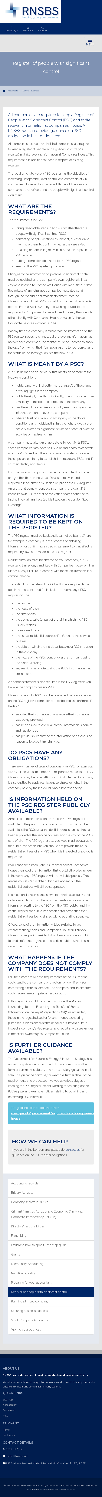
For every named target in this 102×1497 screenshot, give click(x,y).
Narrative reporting (23, 1273)
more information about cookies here (55, 1489)
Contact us (9, 1435)
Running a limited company (29, 1301)
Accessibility (10, 1404)
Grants (15, 1254)
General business (31, 91)
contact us (72, 1149)
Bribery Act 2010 (22, 1192)
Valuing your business (26, 1329)
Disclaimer (9, 1410)
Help (5, 1415)
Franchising (18, 1235)
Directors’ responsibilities (28, 1226)
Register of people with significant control (39, 1292)
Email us (28, 29)
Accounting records (24, 1183)
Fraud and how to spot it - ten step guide (39, 1245)
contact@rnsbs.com (17, 1456)
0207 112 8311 (11, 29)
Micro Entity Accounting (27, 1264)
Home (6, 1429)
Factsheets (13, 91)
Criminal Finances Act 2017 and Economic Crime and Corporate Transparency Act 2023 (47, 1214)
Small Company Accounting (30, 1320)
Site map (8, 1399)
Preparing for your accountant (31, 1282)
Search (42, 29)
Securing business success (29, 1311)
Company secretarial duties (29, 1202)
